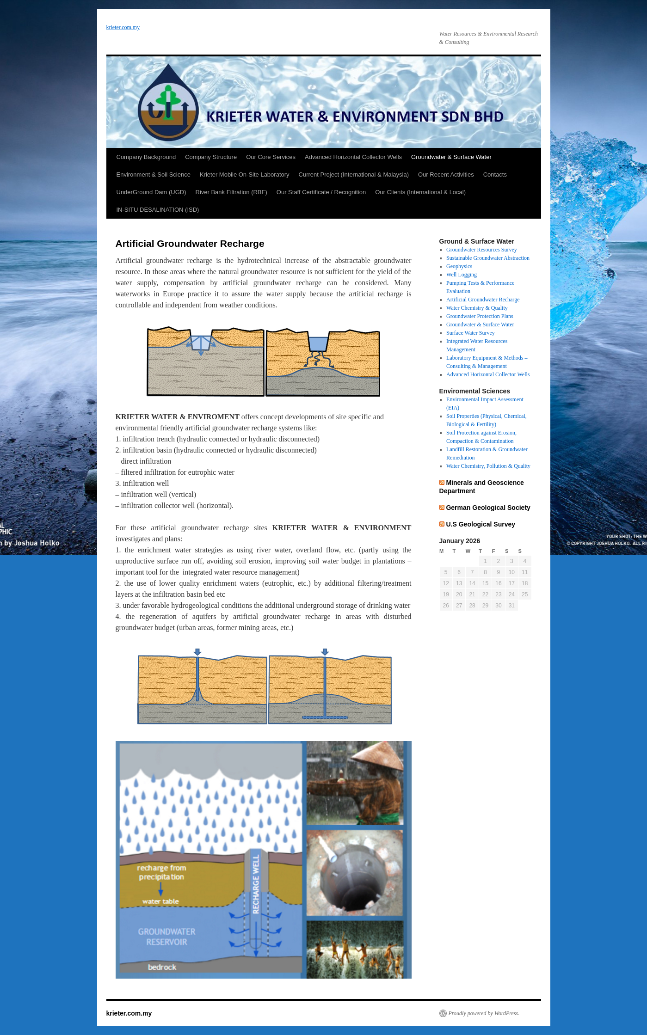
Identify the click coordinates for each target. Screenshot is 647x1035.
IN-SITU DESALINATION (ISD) (158, 209)
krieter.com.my (123, 27)
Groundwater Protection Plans (479, 316)
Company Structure (211, 156)
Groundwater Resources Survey (481, 249)
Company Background (146, 156)
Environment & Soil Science (154, 174)
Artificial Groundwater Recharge (482, 299)
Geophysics (459, 266)
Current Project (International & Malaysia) (354, 174)
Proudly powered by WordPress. (484, 1013)
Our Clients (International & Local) (420, 192)
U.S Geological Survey (480, 524)
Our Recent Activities (446, 174)
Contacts (495, 174)
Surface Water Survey (470, 333)
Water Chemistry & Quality (477, 308)
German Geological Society (488, 507)
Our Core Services (271, 156)
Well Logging (461, 274)
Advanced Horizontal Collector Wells (353, 156)
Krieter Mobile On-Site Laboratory (245, 174)
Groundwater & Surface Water (451, 156)
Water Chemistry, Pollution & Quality (488, 466)
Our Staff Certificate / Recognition (321, 192)
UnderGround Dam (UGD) (151, 192)
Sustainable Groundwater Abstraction (488, 258)
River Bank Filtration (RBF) (231, 192)
